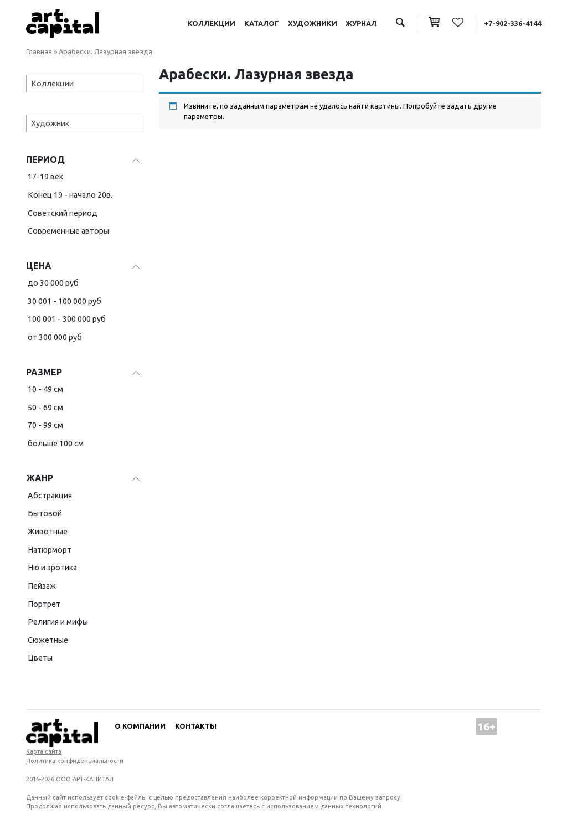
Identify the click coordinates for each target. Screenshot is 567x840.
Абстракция (50, 495)
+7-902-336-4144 (512, 23)
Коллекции (211, 23)
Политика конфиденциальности (74, 760)
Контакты (196, 726)
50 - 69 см (45, 407)
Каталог (261, 23)
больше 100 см (56, 443)
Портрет (44, 604)
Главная (39, 51)
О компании (140, 726)
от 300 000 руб (55, 337)
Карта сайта (43, 751)
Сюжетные (48, 640)
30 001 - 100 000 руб (64, 301)
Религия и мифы (58, 621)
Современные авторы (68, 230)
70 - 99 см (45, 425)
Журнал (361, 23)
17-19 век (45, 176)
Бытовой (45, 513)
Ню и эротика (52, 567)
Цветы (40, 657)
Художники (312, 23)
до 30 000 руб (53, 283)
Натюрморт (49, 549)
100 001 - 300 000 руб (67, 319)
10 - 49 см (45, 389)
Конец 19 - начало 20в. (70, 194)
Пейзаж (42, 585)
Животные (48, 531)
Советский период (62, 213)
